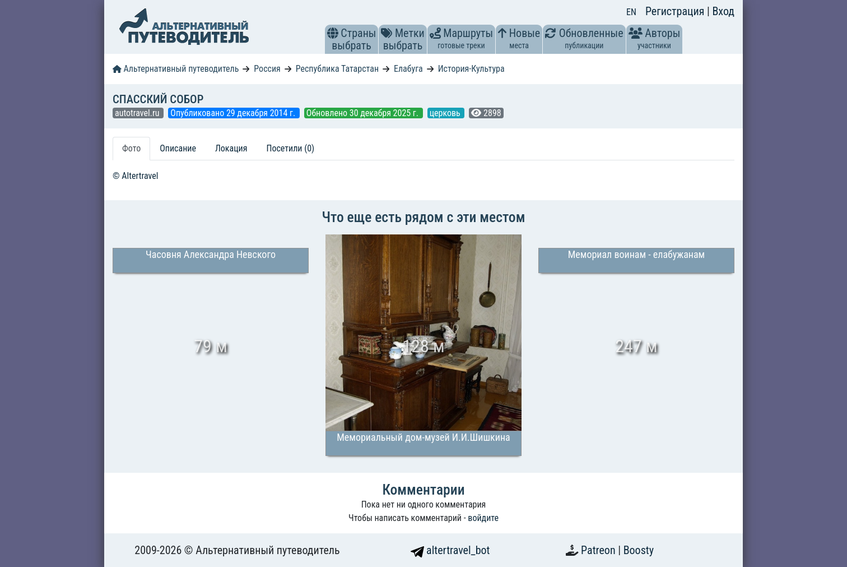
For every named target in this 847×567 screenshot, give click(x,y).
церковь (446, 113)
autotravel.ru (138, 113)
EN (631, 12)
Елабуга (408, 68)
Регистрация (676, 11)
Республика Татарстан (337, 68)
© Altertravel (135, 175)
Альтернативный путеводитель (176, 68)
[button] (332, 33)
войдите (483, 518)
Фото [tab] (131, 148)
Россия (267, 68)
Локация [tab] (231, 148)
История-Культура (471, 68)
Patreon (599, 550)
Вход (723, 11)
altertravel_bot (450, 550)
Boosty (638, 550)
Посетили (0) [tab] (290, 148)
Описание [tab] (178, 148)
